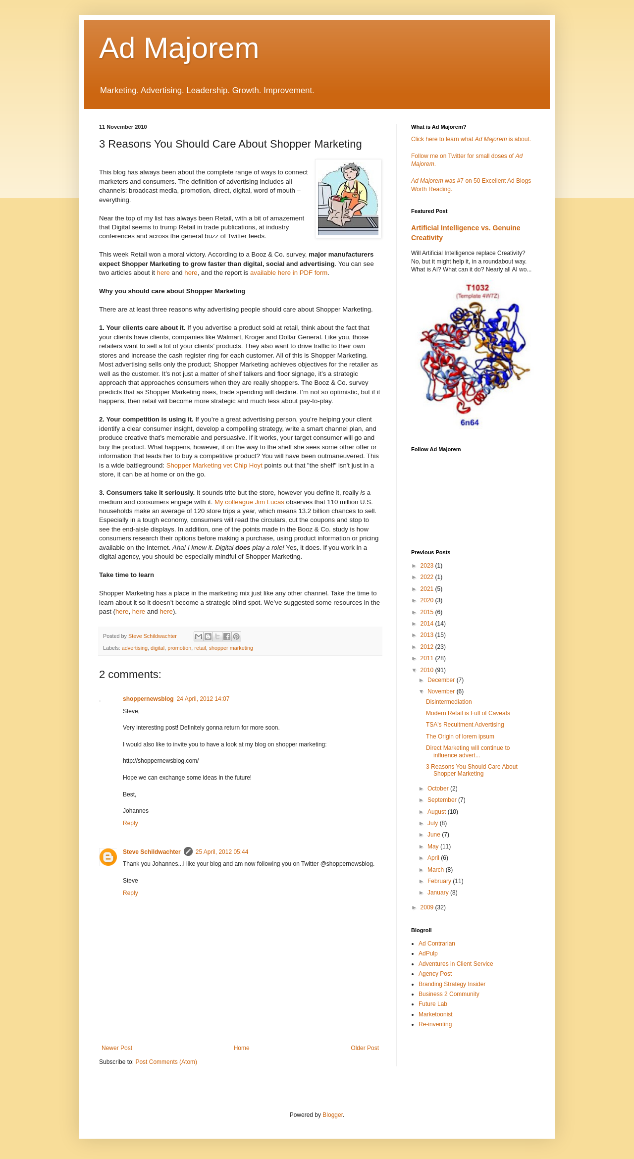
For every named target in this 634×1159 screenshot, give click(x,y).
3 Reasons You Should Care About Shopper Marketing (472, 770)
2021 (428, 588)
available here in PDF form (288, 272)
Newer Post (117, 1048)
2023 (428, 565)
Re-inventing (435, 1024)
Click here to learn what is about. (471, 139)
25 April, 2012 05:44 (222, 851)
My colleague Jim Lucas (249, 502)
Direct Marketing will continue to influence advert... (468, 751)
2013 (428, 635)
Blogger (332, 1114)
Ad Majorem (179, 47)
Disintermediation (449, 701)
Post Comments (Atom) (166, 1061)
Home (242, 1048)
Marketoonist (436, 1014)
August (437, 811)
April (434, 857)
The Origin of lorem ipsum (460, 736)
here (163, 272)
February (440, 881)
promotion (179, 648)
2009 (428, 907)
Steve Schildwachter (152, 851)
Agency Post (435, 973)
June (434, 834)
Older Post (365, 1048)
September (442, 799)
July (433, 823)
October (438, 788)
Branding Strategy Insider (452, 984)
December (442, 680)
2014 (428, 623)
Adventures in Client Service (456, 963)
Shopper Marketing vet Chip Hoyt (214, 465)
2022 (428, 577)
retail (200, 648)
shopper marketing (231, 648)
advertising (135, 648)
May (433, 846)
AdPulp (428, 953)
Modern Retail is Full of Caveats (468, 713)
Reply (130, 823)
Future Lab (433, 1004)
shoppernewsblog (148, 698)
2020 (428, 600)
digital (157, 648)
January (438, 892)
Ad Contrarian (437, 943)
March (436, 869)
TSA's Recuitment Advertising (465, 724)
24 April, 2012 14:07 (203, 698)
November (442, 691)
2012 (428, 646)
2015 (428, 612)
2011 (428, 658)
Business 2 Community (449, 994)
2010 (428, 670)
